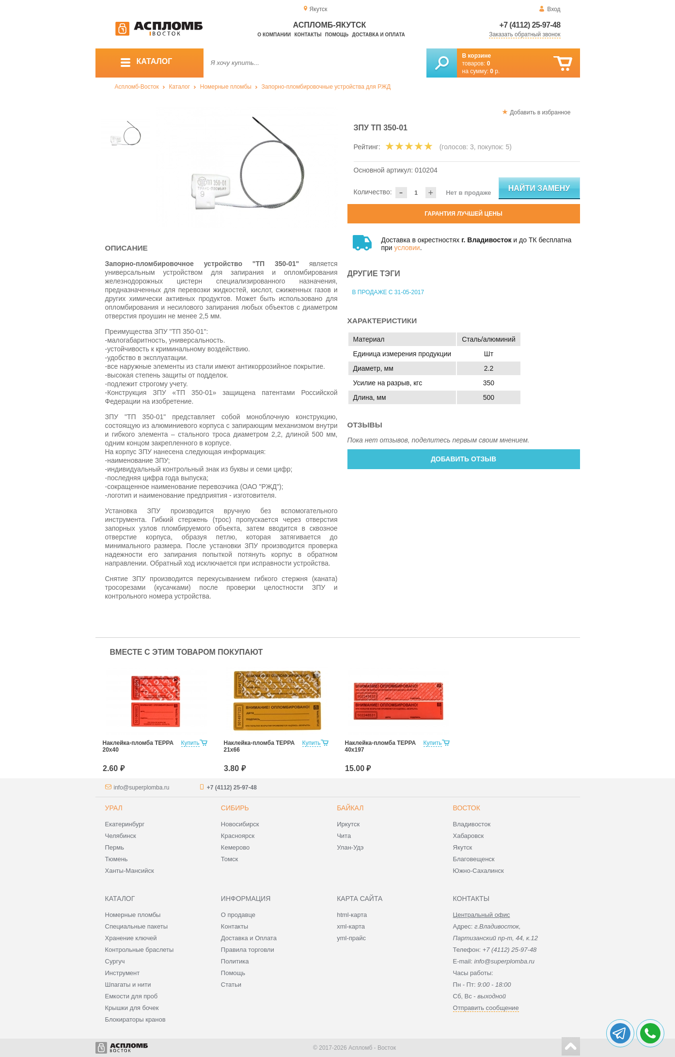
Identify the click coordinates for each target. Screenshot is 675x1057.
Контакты (307, 34)
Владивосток (472, 824)
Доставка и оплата (378, 34)
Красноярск (237, 835)
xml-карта (351, 926)
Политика (235, 961)
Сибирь (235, 808)
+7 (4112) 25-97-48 (530, 25)
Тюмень (116, 859)
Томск (229, 859)
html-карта (352, 914)
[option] (247, 167)
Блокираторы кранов (135, 1019)
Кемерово (235, 847)
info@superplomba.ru (142, 787)
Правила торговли (247, 949)
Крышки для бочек (132, 1007)
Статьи (231, 984)
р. (495, 71)
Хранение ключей (131, 938)
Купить (190, 743)
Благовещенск (474, 859)
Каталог (179, 86)
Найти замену (539, 188)
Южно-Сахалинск (478, 870)
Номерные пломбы (225, 86)
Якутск (462, 847)
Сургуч (115, 961)
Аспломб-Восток (137, 86)
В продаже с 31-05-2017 (388, 292)
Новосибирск (240, 824)
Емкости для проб (131, 996)
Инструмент (122, 973)
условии (407, 248)
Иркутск (348, 824)
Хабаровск (468, 835)
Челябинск (120, 835)
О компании (274, 34)
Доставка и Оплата (249, 938)
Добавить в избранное (540, 112)
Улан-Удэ (350, 847)
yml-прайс (351, 938)
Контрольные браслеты (139, 949)
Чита (344, 835)
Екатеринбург (125, 824)
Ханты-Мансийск (129, 870)
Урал (114, 808)
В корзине (476, 55)
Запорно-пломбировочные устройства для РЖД (326, 86)
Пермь (115, 847)
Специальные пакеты (136, 926)
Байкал (350, 808)
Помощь (336, 34)
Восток (466, 808)
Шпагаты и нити (128, 984)
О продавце (238, 914)
